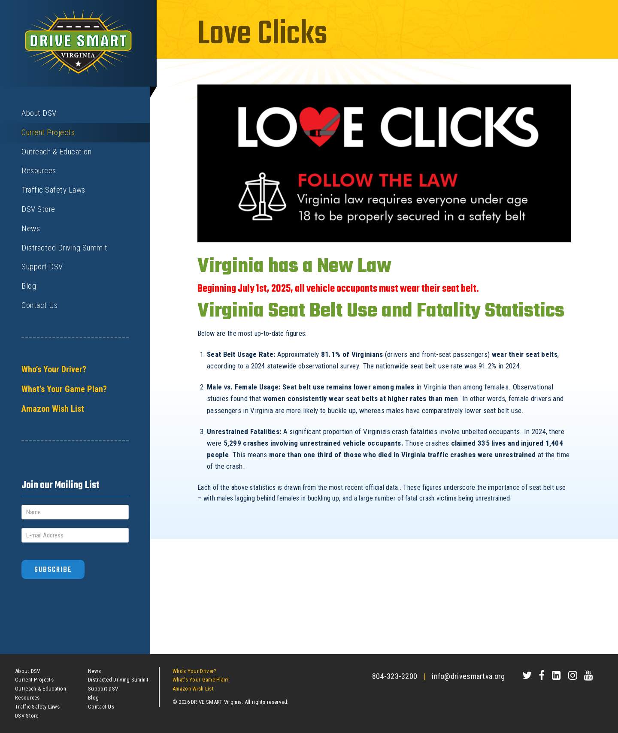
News (30, 228)
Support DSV (42, 266)
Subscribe (53, 570)
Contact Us (39, 305)
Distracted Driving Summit (64, 248)
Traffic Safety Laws (53, 190)
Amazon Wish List (52, 409)
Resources (38, 170)
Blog (28, 286)
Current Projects (48, 132)
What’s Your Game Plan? (64, 389)
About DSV (39, 113)
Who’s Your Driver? (53, 369)
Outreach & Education (56, 152)
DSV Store (38, 209)
